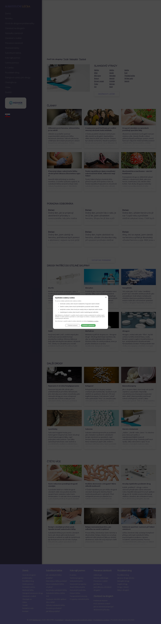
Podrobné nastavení (72, 325)
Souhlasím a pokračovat (88, 325)
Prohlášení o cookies (93, 321)
